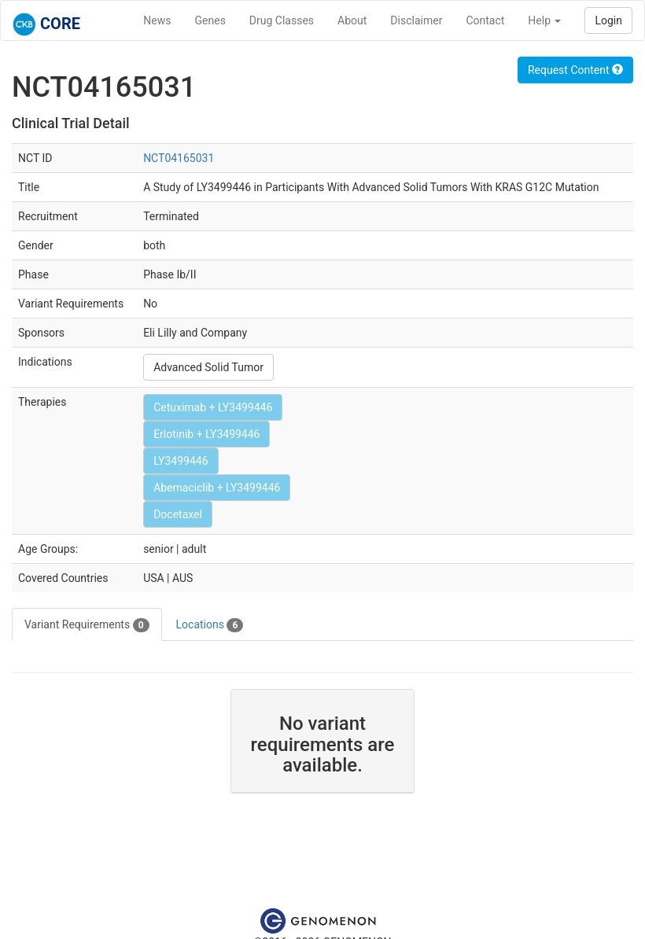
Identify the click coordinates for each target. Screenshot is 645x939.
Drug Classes (281, 20)
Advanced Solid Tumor (208, 367)
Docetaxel (177, 514)
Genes (210, 20)
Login (608, 20)
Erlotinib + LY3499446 (206, 434)
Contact (485, 20)
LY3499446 (180, 461)
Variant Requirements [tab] (86, 625)
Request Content (575, 70)
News (157, 20)
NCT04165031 (178, 158)
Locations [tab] (210, 625)
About (352, 20)
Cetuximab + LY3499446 (212, 407)
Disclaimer (416, 20)
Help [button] (544, 20)
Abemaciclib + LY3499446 (216, 487)
